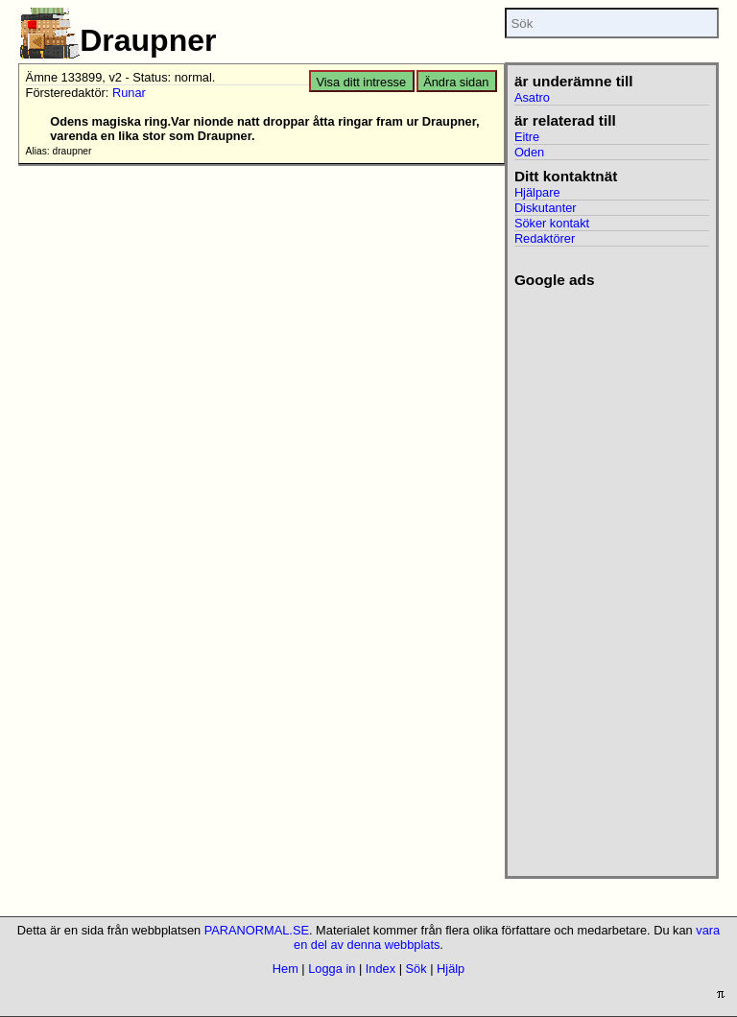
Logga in (331, 968)
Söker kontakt (551, 223)
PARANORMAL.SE (256, 930)
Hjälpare (537, 192)
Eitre (526, 137)
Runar (129, 92)
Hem (285, 968)
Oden (529, 152)
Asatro (532, 97)
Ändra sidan (455, 82)
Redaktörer (544, 238)
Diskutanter (545, 208)
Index (380, 968)
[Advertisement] (604, 576)
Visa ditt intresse (361, 82)
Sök (416, 968)
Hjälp (450, 968)
